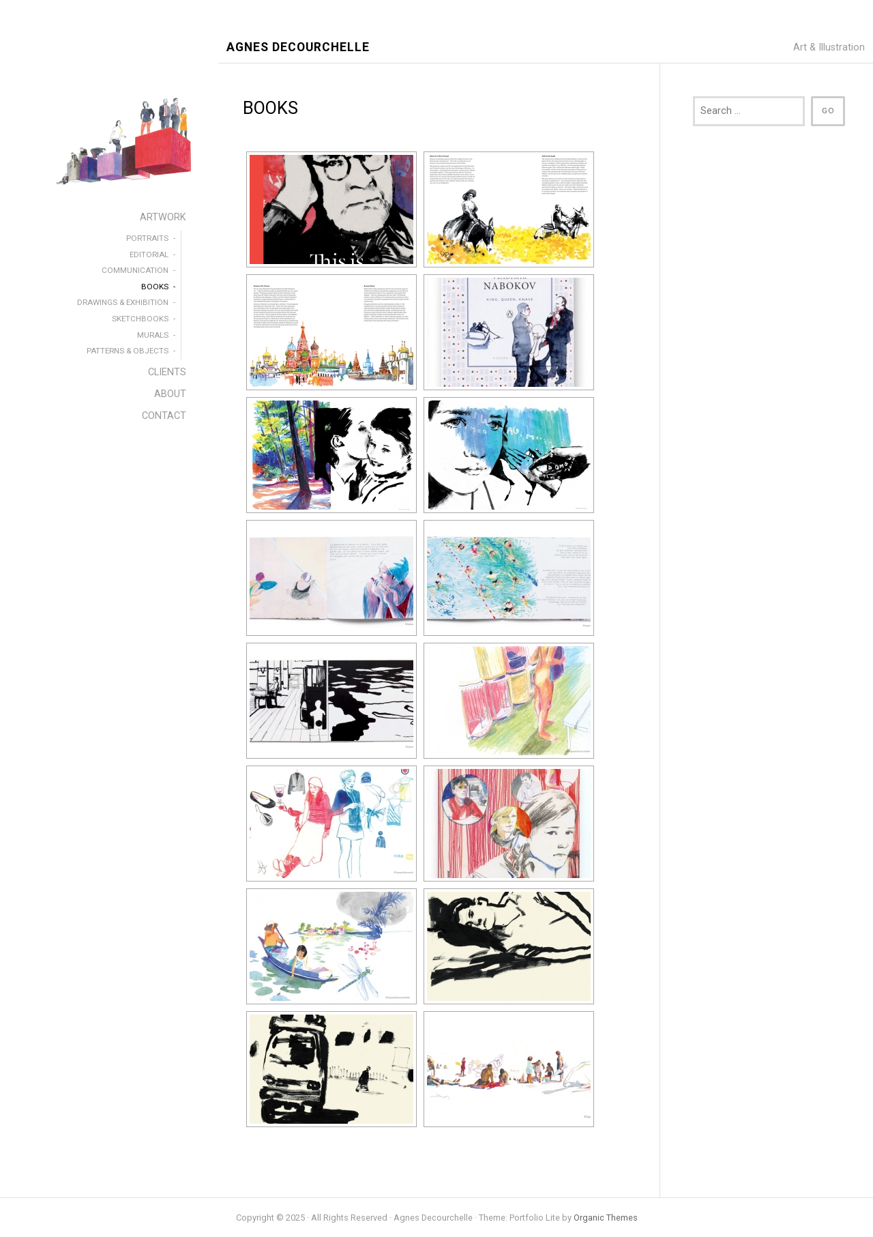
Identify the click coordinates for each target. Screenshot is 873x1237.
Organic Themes (606, 1217)
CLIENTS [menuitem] (167, 372)
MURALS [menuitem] (152, 335)
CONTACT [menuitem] (164, 416)
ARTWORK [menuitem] (163, 217)
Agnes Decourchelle (298, 47)
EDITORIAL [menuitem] (149, 254)
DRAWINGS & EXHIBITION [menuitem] (122, 302)
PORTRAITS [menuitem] (147, 238)
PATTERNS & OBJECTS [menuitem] (127, 350)
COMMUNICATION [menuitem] (135, 270)
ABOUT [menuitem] (170, 394)
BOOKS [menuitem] (154, 286)
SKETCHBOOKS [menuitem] (140, 318)
